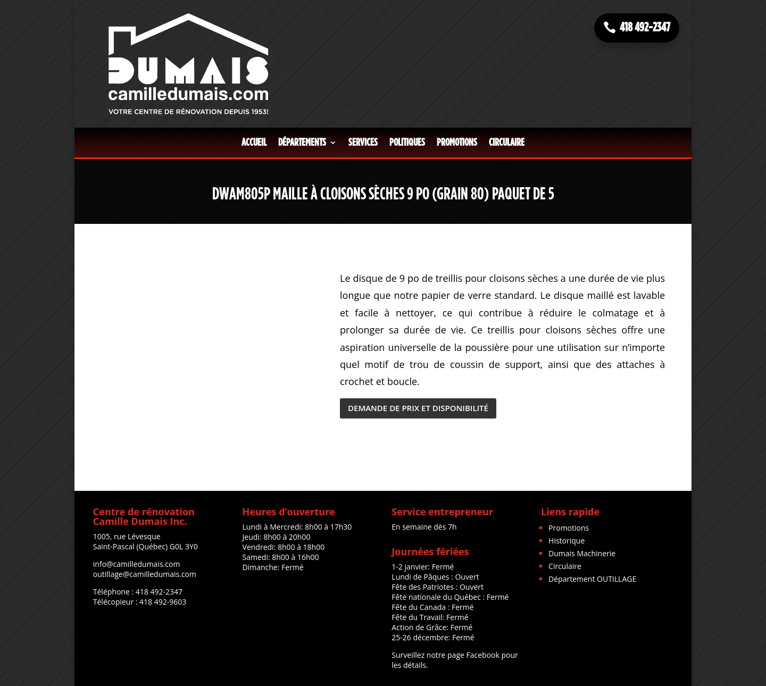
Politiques (407, 142)
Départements (302, 142)
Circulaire (506, 142)
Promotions (457, 142)
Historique (566, 541)
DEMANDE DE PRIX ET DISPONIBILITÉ (418, 408)
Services (363, 142)
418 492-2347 (645, 27)
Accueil (254, 142)
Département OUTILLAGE (592, 579)
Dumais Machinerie (581, 553)
